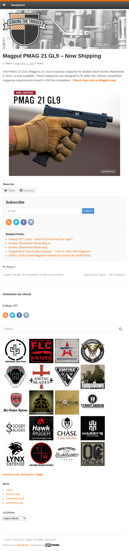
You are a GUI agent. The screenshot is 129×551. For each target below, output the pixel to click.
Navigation (18, 5)
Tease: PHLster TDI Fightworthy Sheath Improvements (33, 274)
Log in (9, 489)
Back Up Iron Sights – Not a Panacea (105, 274)
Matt (8, 63)
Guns (40, 63)
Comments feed (15, 498)
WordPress (23, 545)
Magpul (10, 266)
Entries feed (13, 494)
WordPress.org (14, 502)
